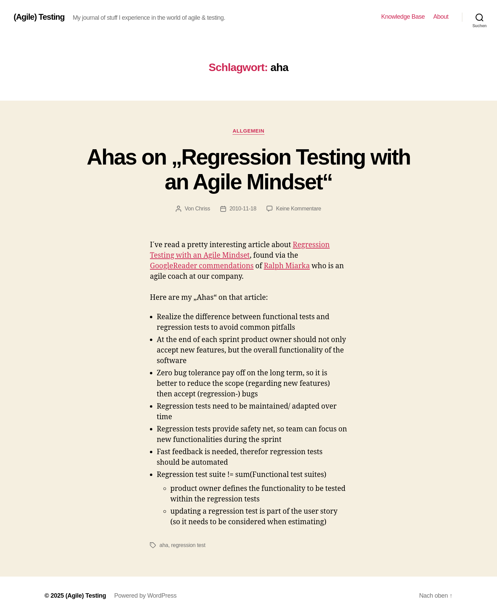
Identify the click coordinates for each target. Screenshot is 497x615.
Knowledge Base (403, 16)
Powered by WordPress (145, 595)
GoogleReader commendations (202, 266)
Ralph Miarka (287, 266)
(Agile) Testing (39, 17)
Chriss (202, 208)
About (440, 16)
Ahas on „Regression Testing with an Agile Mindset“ (248, 169)
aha (163, 545)
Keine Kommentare (298, 208)
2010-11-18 (242, 208)
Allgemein (248, 131)
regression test (188, 545)
